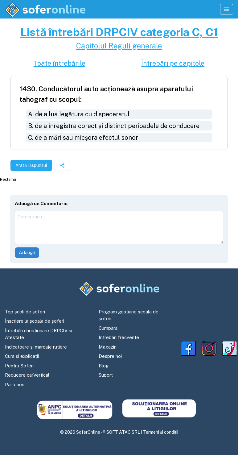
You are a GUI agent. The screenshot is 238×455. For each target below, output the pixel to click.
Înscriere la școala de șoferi (34, 321)
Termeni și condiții (160, 432)
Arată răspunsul (31, 165)
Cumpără (108, 328)
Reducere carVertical (27, 375)
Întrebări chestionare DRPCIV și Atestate (38, 334)
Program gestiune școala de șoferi (128, 315)
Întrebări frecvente (119, 337)
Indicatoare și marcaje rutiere (36, 347)
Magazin (108, 347)
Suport (106, 375)
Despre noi (110, 356)
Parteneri (14, 384)
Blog (104, 365)
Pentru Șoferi (19, 365)
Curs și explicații (22, 356)
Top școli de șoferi (25, 311)
